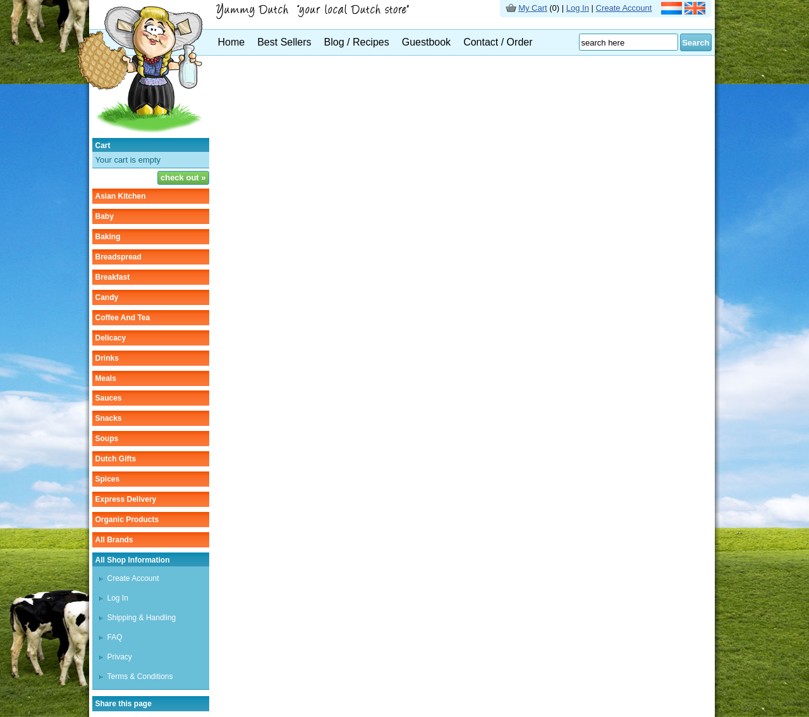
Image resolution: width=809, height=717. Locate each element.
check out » (183, 177)
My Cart (532, 8)
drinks (107, 358)
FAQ (115, 637)
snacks (108, 418)
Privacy (119, 656)
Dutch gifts (116, 458)
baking (108, 236)
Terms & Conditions (140, 676)
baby (104, 216)
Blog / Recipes (356, 42)
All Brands (114, 539)
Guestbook (426, 42)
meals (105, 378)
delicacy (110, 338)
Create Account (624, 8)
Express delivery (126, 499)
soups (107, 438)
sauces (108, 398)
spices (107, 479)
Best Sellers (284, 42)
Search (695, 42)
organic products (127, 519)
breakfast (112, 277)
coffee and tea (122, 317)
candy (107, 297)
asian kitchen (120, 196)
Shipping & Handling (141, 617)
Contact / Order (497, 42)
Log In (577, 8)
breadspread (118, 257)
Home (231, 42)
